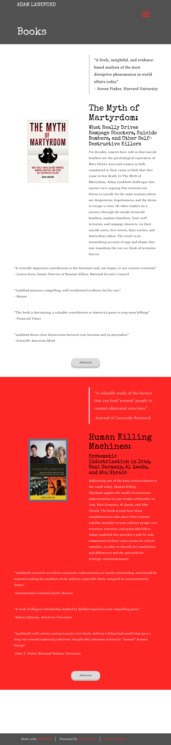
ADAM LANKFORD (36, 5)
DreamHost (87, 738)
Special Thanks (115, 738)
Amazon (85, 362)
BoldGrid (44, 738)
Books (32, 33)
